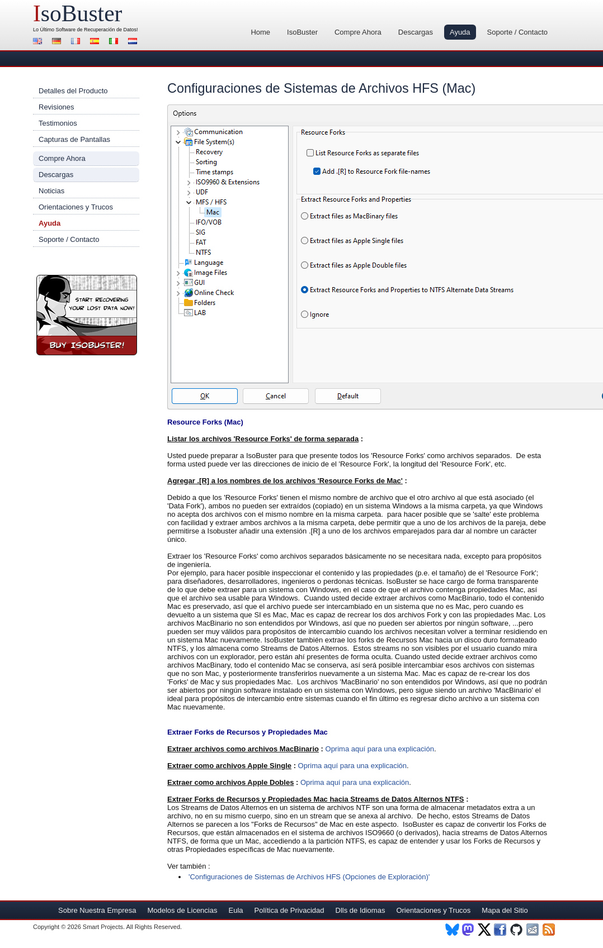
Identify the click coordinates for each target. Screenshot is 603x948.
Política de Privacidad (289, 910)
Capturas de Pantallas (74, 139)
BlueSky (452, 929)
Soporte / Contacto (517, 32)
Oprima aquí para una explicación (380, 749)
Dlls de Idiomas (360, 910)
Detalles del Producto (73, 91)
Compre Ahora (358, 32)
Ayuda (460, 32)
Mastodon (468, 929)
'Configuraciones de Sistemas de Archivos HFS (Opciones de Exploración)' (309, 877)
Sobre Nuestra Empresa (97, 910)
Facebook (501, 929)
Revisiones (56, 107)
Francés (77, 42)
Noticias (51, 191)
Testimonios (58, 123)
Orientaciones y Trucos (76, 207)
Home (260, 32)
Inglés (39, 42)
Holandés (134, 42)
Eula (235, 910)
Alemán (58, 42)
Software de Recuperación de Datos (96, 29)
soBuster (77, 13)
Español (96, 42)
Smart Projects (103, 926)
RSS (550, 929)
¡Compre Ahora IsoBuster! (86, 315)
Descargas (415, 32)
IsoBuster (302, 32)
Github (517, 929)
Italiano (115, 42)
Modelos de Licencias (182, 910)
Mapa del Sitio (504, 910)
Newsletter (533, 929)
